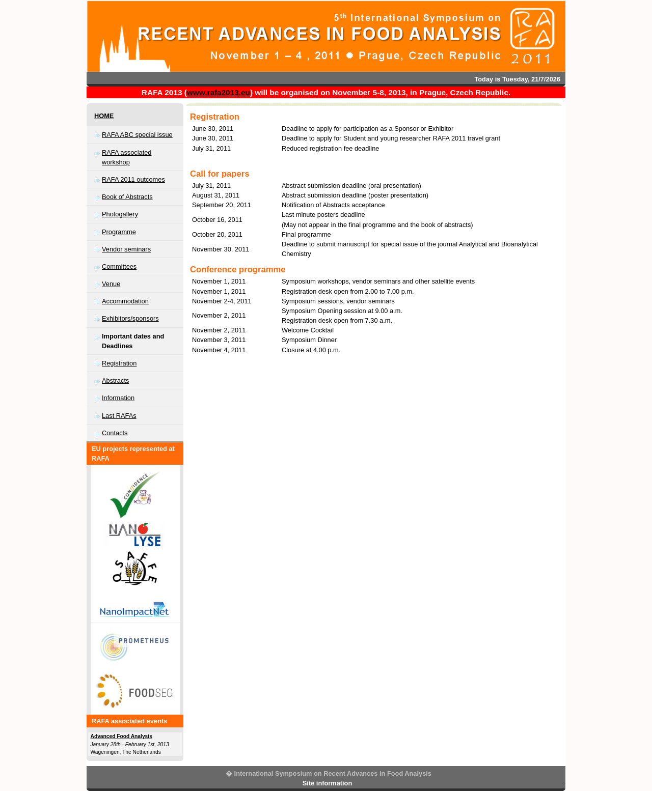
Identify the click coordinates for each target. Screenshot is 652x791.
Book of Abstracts (127, 197)
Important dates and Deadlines (133, 341)
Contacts (115, 433)
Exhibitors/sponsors (130, 318)
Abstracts (115, 380)
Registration (119, 363)
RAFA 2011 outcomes (133, 179)
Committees (119, 266)
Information (118, 398)
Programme (119, 232)
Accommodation (125, 301)
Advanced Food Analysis (121, 736)
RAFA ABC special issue (137, 134)
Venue (111, 284)
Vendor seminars (126, 249)
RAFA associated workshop (126, 157)
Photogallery (120, 214)
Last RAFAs (119, 415)
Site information (327, 783)
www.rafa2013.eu (218, 92)
